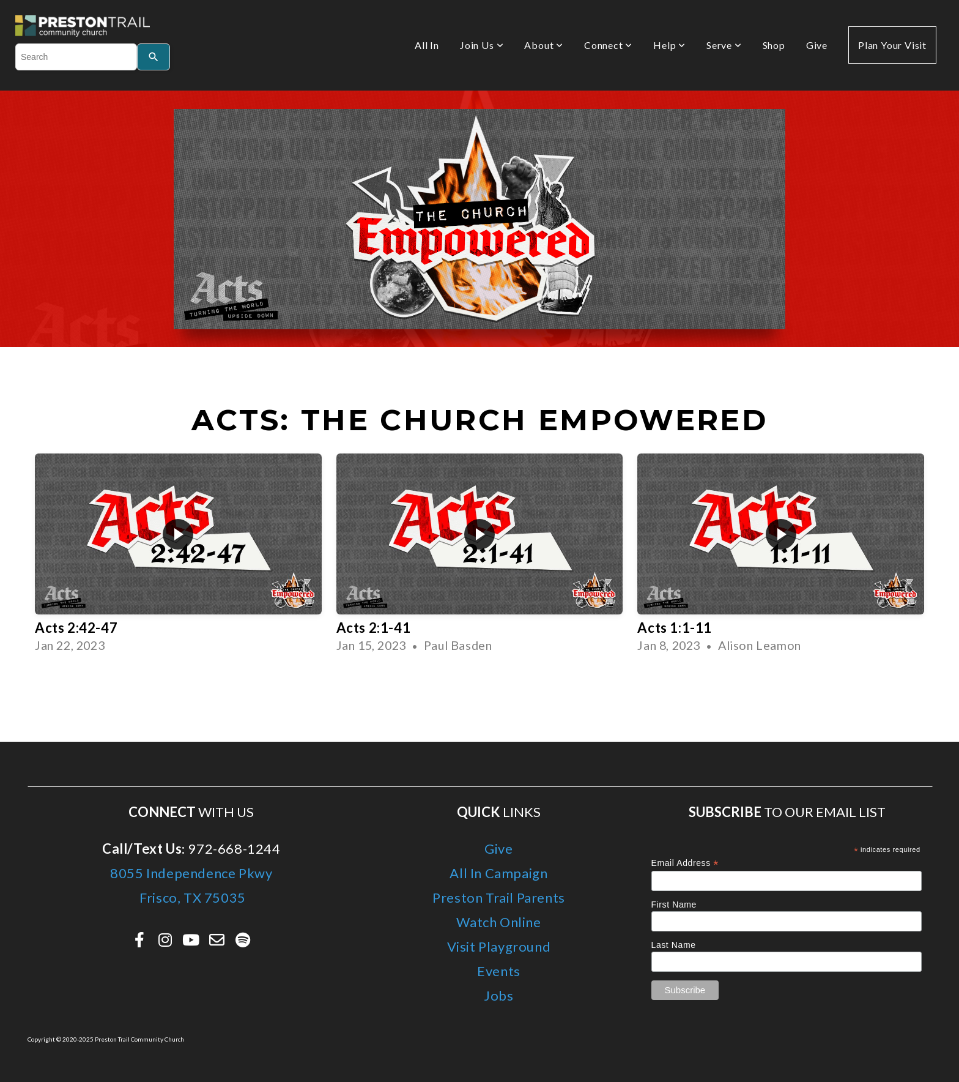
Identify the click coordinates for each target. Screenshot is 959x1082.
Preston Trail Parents (498, 897)
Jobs (498, 995)
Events (498, 971)
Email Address (685, 863)
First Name (674, 904)
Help (669, 45)
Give (817, 45)
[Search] (153, 56)
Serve (724, 45)
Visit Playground (499, 946)
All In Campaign (498, 873)
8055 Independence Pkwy (191, 873)
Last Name (673, 945)
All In (427, 45)
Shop (774, 45)
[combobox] (76, 56)
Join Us (481, 45)
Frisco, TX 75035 (191, 897)
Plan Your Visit (892, 45)
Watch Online (498, 922)
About (543, 45)
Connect (608, 45)
